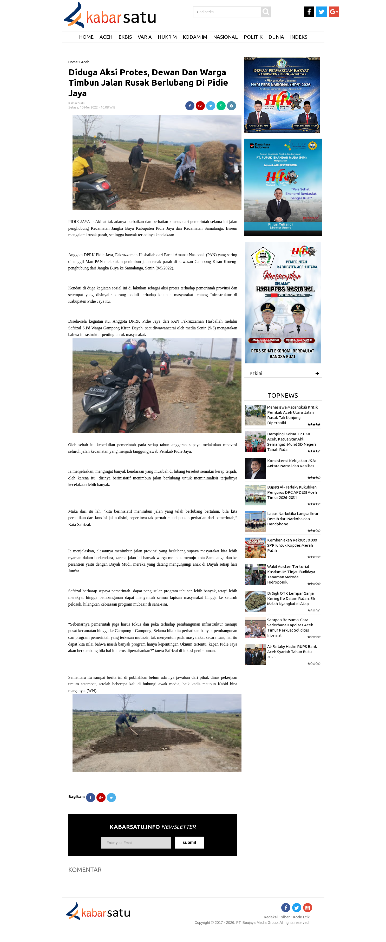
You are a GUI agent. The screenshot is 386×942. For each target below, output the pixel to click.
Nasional (225, 37)
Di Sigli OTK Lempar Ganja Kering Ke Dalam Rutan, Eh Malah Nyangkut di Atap (291, 598)
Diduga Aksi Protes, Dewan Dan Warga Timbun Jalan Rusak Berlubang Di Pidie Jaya (148, 82)
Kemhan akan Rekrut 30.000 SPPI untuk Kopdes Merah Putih (292, 545)
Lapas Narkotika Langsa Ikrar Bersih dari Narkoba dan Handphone (292, 518)
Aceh (106, 37)
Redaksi (271, 917)
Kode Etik (301, 917)
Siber (285, 917)
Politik (253, 37)
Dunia (276, 37)
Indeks (298, 37)
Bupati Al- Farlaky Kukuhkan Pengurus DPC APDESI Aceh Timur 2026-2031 (292, 492)
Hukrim (167, 37)
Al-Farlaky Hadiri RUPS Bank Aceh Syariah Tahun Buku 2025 (292, 651)
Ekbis (125, 37)
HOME (86, 37)
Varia (145, 37)
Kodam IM (195, 37)
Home (73, 62)
